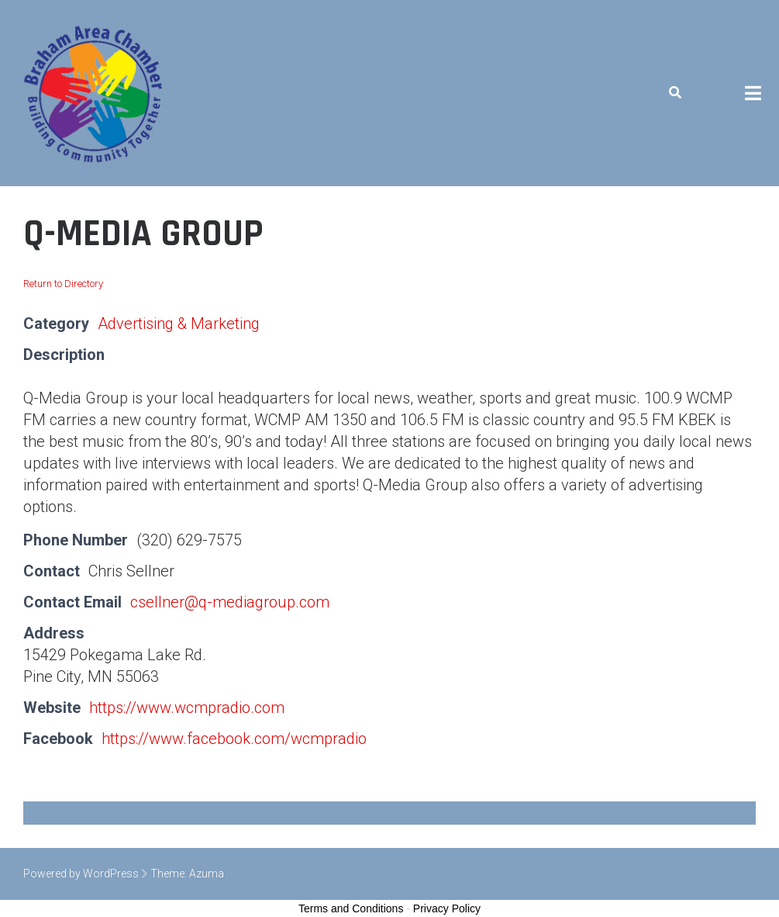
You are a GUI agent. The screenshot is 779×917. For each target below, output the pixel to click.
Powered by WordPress (81, 873)
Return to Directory (63, 283)
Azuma (206, 873)
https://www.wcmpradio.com (186, 707)
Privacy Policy (447, 908)
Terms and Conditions (350, 908)
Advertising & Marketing (179, 323)
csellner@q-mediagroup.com (229, 602)
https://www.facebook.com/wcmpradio (234, 738)
